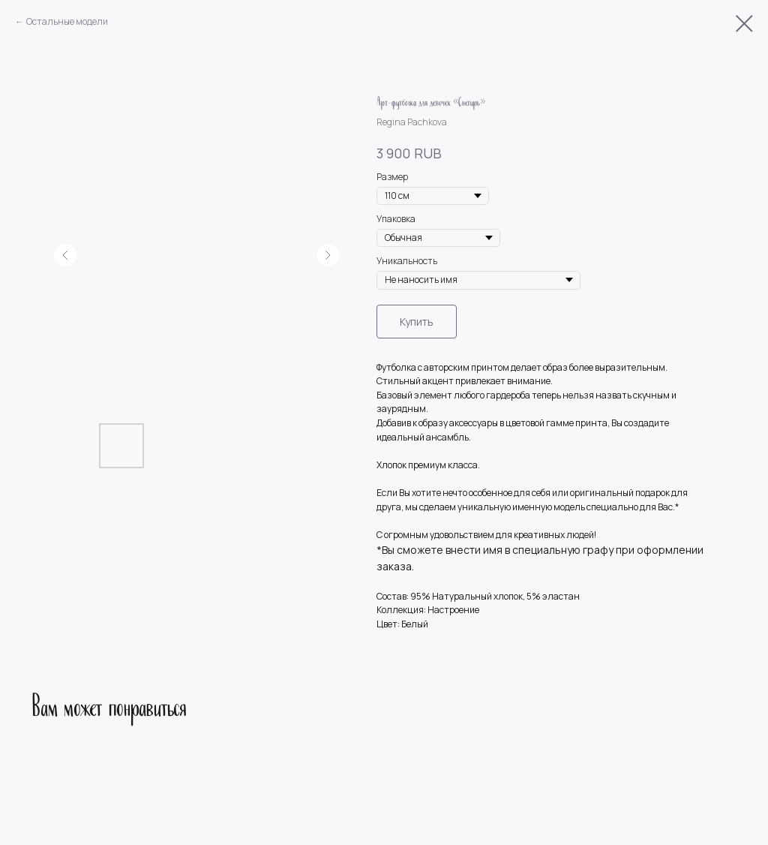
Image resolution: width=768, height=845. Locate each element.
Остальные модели (67, 21)
